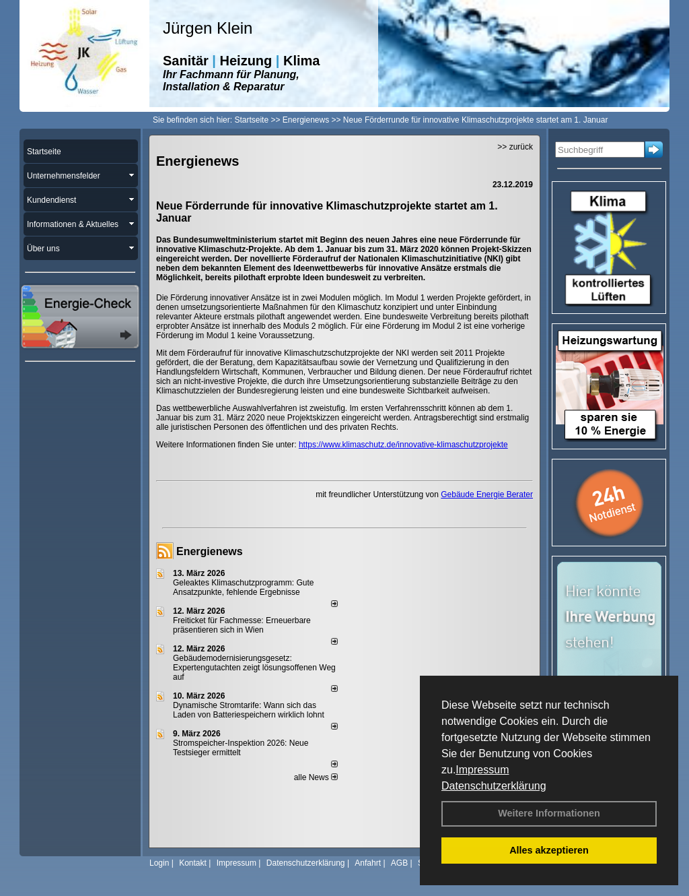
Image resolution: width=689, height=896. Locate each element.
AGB (399, 863)
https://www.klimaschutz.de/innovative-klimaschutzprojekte (403, 444)
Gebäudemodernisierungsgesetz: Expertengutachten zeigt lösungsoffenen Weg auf (254, 667)
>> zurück (515, 147)
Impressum (482, 769)
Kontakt (193, 863)
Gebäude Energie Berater (487, 494)
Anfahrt (368, 863)
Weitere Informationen (549, 813)
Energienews (209, 551)
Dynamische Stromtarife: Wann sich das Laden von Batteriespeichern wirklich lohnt (248, 710)
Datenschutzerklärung (493, 786)
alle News (316, 777)
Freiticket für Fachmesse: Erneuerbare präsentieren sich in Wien (242, 625)
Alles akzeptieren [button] (549, 850)
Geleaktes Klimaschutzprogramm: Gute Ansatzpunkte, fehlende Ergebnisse (243, 587)
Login (159, 863)
